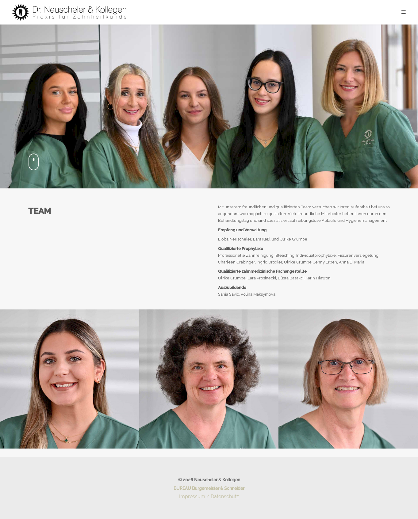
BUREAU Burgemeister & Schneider (209, 488)
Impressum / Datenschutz (209, 496)
